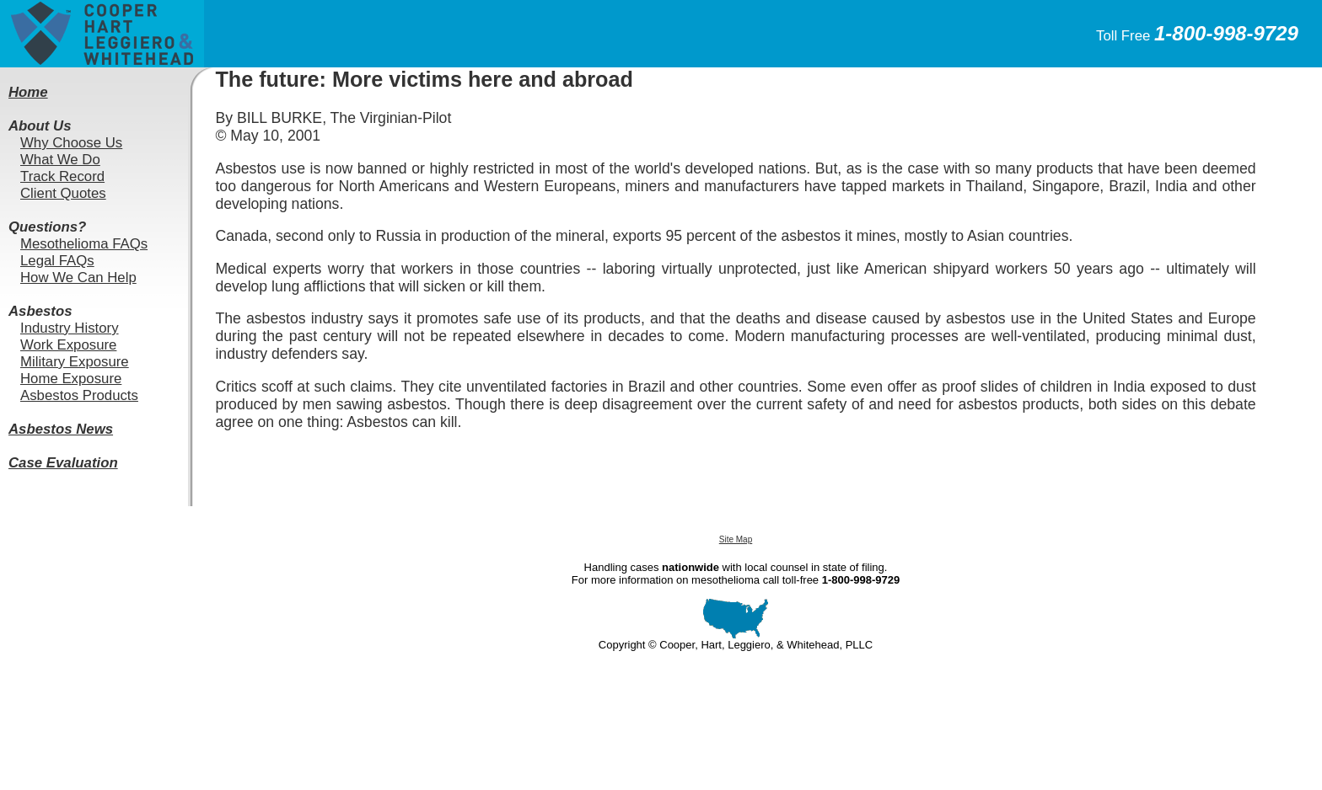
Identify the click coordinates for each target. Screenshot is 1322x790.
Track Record (62, 176)
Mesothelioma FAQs (84, 244)
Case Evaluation (63, 463)
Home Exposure (70, 379)
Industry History (69, 328)
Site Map (735, 539)
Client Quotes (63, 193)
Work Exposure (68, 345)
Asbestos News (60, 429)
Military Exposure (74, 362)
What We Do (60, 160)
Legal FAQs (57, 261)
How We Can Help (78, 278)
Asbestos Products (79, 395)
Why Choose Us (71, 143)
